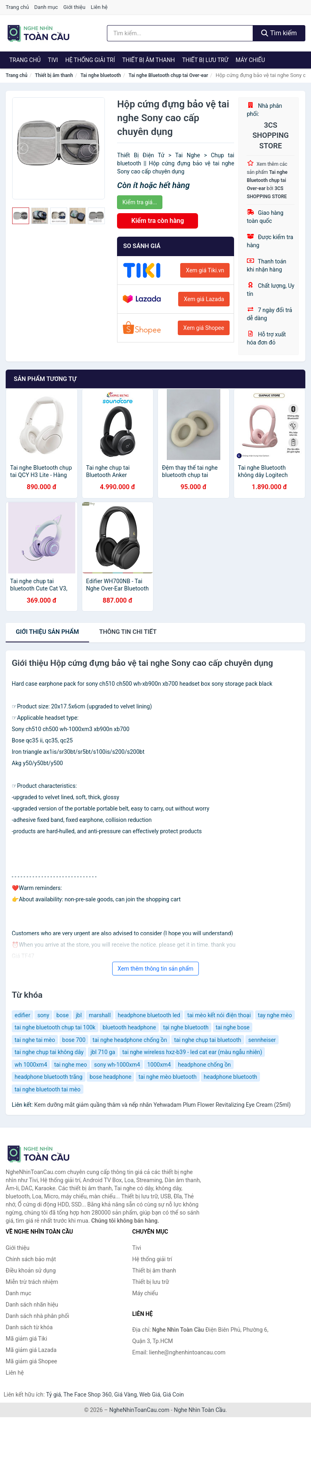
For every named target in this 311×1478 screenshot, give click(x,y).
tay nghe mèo (275, 1015)
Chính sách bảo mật (31, 1259)
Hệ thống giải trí (90, 60)
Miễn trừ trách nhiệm (32, 1282)
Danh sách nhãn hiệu (32, 1304)
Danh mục (46, 7)
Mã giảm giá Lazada (31, 1350)
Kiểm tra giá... (139, 202)
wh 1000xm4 (31, 1064)
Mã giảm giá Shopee (31, 1361)
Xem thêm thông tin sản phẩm (155, 968)
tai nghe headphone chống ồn (130, 1040)
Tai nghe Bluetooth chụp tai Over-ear (168, 75)
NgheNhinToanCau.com (139, 1410)
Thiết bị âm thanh (148, 60)
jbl (79, 1015)
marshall (100, 1015)
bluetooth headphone (129, 1027)
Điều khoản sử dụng (31, 1270)
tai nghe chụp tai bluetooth (207, 1040)
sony (43, 1015)
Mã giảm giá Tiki (26, 1338)
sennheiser (262, 1040)
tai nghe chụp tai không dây (49, 1052)
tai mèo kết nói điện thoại (219, 1015)
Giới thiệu (74, 7)
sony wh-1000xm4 (117, 1064)
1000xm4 (159, 1064)
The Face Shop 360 (87, 1394)
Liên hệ (99, 7)
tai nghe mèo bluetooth (167, 1077)
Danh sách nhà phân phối (37, 1316)
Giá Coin (173, 1394)
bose (62, 1015)
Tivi (53, 60)
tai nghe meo (70, 1064)
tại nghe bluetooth (186, 1027)
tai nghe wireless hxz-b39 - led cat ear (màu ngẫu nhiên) (192, 1052)
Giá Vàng (125, 1394)
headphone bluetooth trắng (49, 1077)
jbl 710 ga (103, 1052)
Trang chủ (17, 7)
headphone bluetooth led (149, 1015)
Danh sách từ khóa (29, 1327)
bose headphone (110, 1077)
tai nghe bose (233, 1027)
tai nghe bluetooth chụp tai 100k (55, 1027)
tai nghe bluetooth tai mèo (48, 1089)
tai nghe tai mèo (35, 1040)
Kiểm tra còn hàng (157, 221)
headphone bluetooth (230, 1077)
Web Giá (149, 1394)
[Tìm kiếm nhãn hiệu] (180, 33)
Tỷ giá (53, 1394)
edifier (22, 1015)
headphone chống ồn (204, 1064)
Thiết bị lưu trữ (205, 60)
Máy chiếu (250, 60)
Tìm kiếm (279, 33)
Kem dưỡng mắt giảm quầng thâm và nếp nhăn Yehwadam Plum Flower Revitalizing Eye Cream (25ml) (162, 1105)
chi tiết (128, 631)
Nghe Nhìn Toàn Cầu (199, 1410)
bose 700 (74, 1040)
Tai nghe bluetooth (101, 75)
